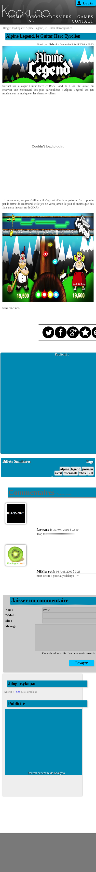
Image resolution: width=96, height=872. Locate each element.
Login (88, 3)
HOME (16, 17)
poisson (87, 469)
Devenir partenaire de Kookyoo (46, 773)
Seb (51, 44)
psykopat (17, 28)
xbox (82, 473)
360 (90, 473)
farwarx (43, 530)
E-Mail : (10, 615)
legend (76, 469)
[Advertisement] (48, 404)
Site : (8, 620)
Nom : (9, 610)
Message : (11, 626)
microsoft (71, 473)
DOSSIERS (60, 17)
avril (58, 473)
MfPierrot (45, 571)
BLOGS (35, 17)
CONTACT (83, 21)
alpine (64, 469)
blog (6, 28)
